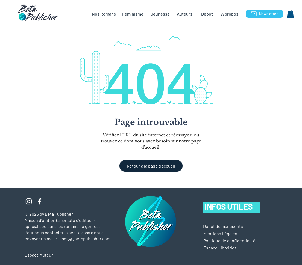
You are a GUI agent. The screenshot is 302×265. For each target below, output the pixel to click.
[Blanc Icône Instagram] (29, 201)
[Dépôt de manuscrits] (223, 226)
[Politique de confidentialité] (229, 240)
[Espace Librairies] (228, 247)
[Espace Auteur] (44, 254)
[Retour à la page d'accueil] (151, 166)
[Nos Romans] (104, 14)
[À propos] (230, 14)
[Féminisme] (133, 14)
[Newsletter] (264, 14)
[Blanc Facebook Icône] (40, 201)
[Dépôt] (207, 14)
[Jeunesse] (160, 14)
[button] (290, 14)
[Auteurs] (184, 14)
